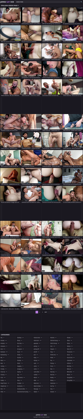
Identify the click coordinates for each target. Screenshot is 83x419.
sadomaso (54, 383)
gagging (20, 366)
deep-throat (5, 383)
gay (19, 375)
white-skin (71, 372)
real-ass (53, 375)
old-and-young (55, 340)
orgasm (53, 349)
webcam (70, 369)
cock (3, 377)
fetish (20, 363)
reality (53, 377)
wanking (70, 366)
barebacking (5, 355)
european (20, 349)
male (36, 380)
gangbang (21, 369)
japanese (37, 343)
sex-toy (53, 386)
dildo (3, 392)
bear (3, 363)
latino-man (38, 372)
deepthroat (5, 386)
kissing (37, 360)
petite (53, 358)
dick (3, 389)
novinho (53, 338)
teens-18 (70, 349)
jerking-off (37, 349)
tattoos (70, 346)
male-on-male (38, 386)
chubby (4, 369)
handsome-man (22, 389)
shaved (53, 392)
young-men (71, 380)
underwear (71, 360)
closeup (4, 375)
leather (37, 375)
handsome (21, 386)
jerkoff (36, 352)
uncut (70, 355)
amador (4, 340)
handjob (20, 383)
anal (3, 349)
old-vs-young (54, 343)
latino (36, 369)
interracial (38, 340)
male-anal (37, 383)
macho (36, 377)
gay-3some (21, 377)
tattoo (70, 343)
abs (3, 338)
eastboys (20, 338)
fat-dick (20, 358)
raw (52, 369)
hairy (19, 380)
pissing (53, 363)
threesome (71, 352)
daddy (3, 380)
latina (36, 366)
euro (19, 346)
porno (53, 366)
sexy (52, 389)
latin (36, 363)
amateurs (4, 346)
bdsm (3, 360)
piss (52, 360)
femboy (20, 360)
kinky (36, 358)
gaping (20, 372)
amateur (4, 343)
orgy (52, 352)
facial (20, 352)
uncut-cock (71, 358)
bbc (3, 358)
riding (53, 380)
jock (36, 355)
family (20, 355)
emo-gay (20, 343)
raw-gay (53, 372)
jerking (37, 346)
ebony (20, 340)
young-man (71, 377)
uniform (70, 363)
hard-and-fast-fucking (24, 392)
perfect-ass (54, 355)
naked (36, 392)
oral (52, 346)
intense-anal (38, 338)
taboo (69, 340)
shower (70, 338)
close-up (4, 372)
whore (70, 375)
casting (4, 366)
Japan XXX (7, 2)
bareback (4, 352)
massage (37, 389)
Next (46, 312)
